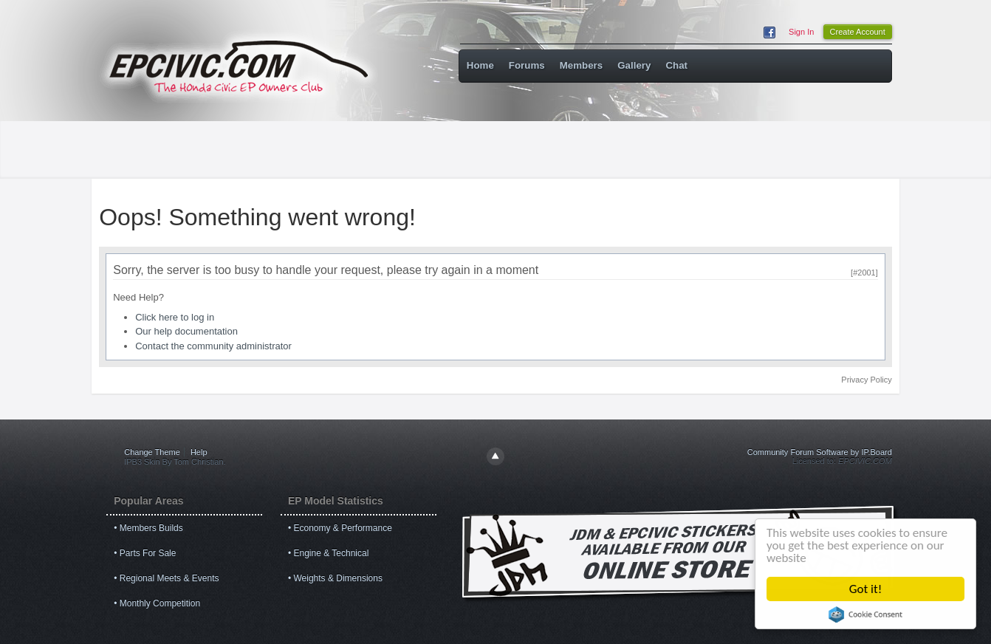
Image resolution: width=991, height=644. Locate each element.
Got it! (865, 589)
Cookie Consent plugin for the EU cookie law (865, 614)
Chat (676, 65)
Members (581, 65)
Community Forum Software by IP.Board (819, 452)
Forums (527, 65)
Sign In (801, 31)
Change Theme (152, 452)
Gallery (634, 65)
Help (199, 452)
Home (480, 65)
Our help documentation (186, 331)
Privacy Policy (866, 379)
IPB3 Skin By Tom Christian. (174, 461)
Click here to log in (174, 317)
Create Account (857, 31)
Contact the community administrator (213, 346)
